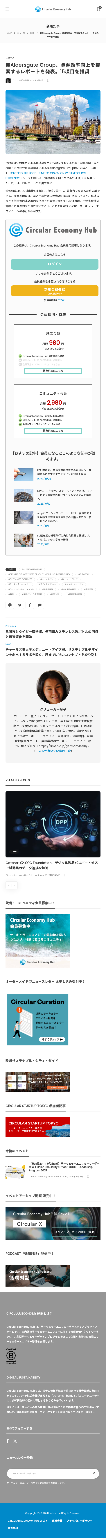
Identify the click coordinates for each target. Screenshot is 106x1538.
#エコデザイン (46, 579)
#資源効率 (54, 594)
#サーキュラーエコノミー (19, 584)
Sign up (93, 1474)
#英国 (11, 594)
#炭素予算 (88, 589)
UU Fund (58, 1396)
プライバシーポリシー (79, 1521)
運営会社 (57, 1521)
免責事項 (13, 1528)
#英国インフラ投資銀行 (32, 594)
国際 (32, 33)
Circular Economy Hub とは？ (28, 1521)
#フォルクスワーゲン (74, 584)
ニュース (21, 33)
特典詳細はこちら (53, 371)
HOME (9, 33)
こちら (62, 300)
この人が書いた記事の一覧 (53, 751)
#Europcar (84, 574)
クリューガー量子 (21, 80)
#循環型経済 (47, 589)
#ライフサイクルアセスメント (21, 589)
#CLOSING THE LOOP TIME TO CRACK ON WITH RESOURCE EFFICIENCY (39, 574)
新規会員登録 (54, 291)
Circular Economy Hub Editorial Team (25, 875)
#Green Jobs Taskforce (20, 579)
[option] (53, 835)
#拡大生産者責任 (68, 589)
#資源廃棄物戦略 (75, 594)
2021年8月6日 (36, 80)
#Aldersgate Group (32, 569)
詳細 (88, 1412)
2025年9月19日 (75, 1176)
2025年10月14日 (52, 875)
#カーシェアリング (69, 579)
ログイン (55, 264)
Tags (10, 569)
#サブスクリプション (48, 584)
